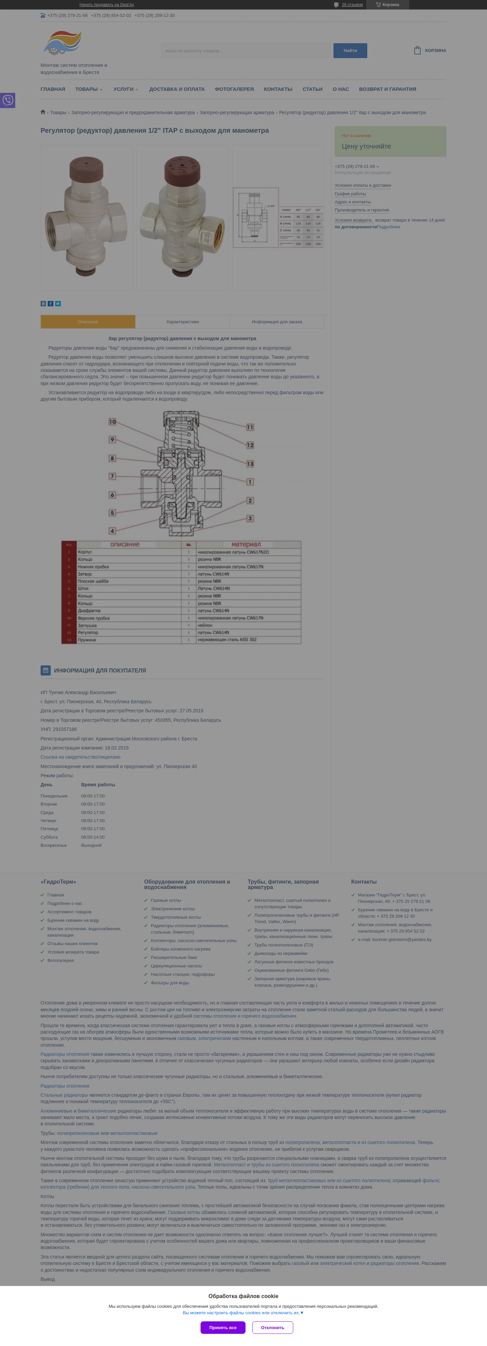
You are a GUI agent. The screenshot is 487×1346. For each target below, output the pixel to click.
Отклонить (272, 1327)
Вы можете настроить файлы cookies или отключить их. (241, 1312)
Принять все (223, 1327)
